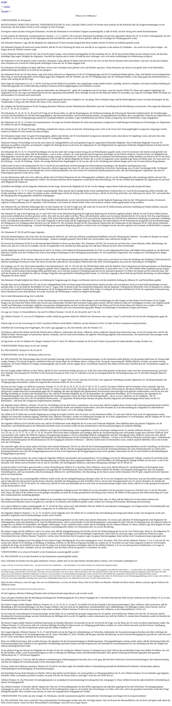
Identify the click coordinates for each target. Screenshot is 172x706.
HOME (4, 2)
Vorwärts (5, 11)
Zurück (7, 6)
